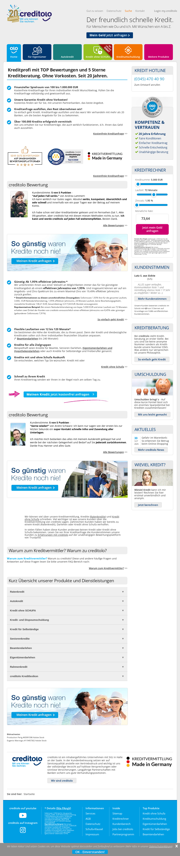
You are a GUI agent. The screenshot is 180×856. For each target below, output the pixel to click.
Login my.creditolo (165, 11)
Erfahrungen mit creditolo (53, 534)
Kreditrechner (120, 818)
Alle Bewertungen (113, 225)
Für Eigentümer (37, 56)
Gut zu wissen (94, 11)
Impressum (92, 834)
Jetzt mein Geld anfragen (152, 229)
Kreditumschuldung (128, 56)
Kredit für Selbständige (156, 829)
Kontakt (140, 11)
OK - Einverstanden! (90, 852)
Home (13, 56)
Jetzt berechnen (148, 505)
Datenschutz (114, 11)
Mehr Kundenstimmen (152, 298)
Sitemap (117, 813)
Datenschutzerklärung (160, 846)
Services (90, 813)
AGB (88, 818)
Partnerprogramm (123, 834)
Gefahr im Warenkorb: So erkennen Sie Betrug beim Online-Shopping (155, 440)
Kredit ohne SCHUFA (98, 56)
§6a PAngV (63, 808)
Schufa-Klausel (94, 829)
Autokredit (67, 56)
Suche (128, 11)
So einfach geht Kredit (111, 319)
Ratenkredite (97, 516)
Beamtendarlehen (27, 338)
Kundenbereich (121, 824)
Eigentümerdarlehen (155, 824)
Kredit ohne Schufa (112, 366)
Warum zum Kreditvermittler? (106, 568)
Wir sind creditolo (62, 780)
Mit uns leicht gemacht (152, 414)
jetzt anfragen (110, 35)
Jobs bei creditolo (122, 829)
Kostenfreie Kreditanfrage (108, 133)
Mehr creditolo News (151, 449)
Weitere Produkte (158, 56)
